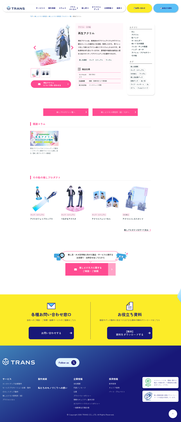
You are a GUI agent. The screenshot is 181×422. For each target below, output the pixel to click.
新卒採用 (112, 383)
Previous (34, 46)
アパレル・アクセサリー (141, 52)
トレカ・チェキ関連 (139, 46)
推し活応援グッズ (137, 77)
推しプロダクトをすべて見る (136, 230)
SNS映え (134, 74)
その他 (88, 27)
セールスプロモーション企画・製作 (17, 387)
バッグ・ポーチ (137, 49)
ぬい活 (143, 81)
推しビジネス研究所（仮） (13, 395)
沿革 (75, 391)
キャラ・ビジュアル (96, 60)
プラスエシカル (9, 399)
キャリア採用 (114, 387)
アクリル (81, 27)
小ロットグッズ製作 (10, 391)
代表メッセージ (80, 387)
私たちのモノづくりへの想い (52, 387)
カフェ (133, 88)
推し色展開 (83, 60)
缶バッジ (135, 37)
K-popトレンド (143, 88)
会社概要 (77, 383)
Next (72, 46)
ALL (133, 31)
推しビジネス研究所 (41, 16)
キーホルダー (136, 40)
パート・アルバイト (117, 391)
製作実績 (42, 379)
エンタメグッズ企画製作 (12, 383)
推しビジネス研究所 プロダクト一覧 (60, 16)
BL (148, 84)
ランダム (109, 60)
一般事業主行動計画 (81, 407)
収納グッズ (134, 81)
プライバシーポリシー (82, 395)
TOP (31, 16)
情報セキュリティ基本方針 (84, 399)
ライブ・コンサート (137, 84)
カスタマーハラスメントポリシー (87, 403)
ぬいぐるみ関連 (137, 43)
